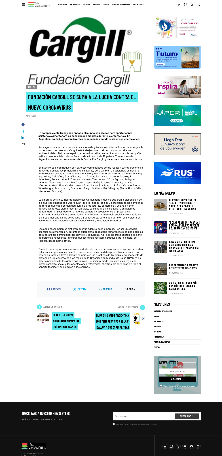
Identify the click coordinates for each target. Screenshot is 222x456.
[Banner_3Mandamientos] (177, 27)
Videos (157, 338)
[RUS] (177, 172)
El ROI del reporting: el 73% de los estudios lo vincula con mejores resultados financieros (184, 203)
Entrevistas (159, 312)
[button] (23, 4)
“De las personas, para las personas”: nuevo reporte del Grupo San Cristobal (183, 221)
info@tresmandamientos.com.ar (31, 447)
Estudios (157, 318)
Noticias (31, 87)
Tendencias (159, 328)
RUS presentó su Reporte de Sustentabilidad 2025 (182, 259)
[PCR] (177, 115)
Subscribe (176, 370)
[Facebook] (191, 438)
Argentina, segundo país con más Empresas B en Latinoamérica (184, 277)
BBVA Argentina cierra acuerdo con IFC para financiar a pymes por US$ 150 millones (183, 240)
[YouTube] (184, 438)
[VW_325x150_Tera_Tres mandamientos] (177, 144)
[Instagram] (185, 5)
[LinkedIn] (178, 5)
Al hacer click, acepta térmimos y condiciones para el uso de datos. (177, 378)
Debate (157, 307)
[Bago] (177, 86)
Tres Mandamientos (162, 333)
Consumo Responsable (163, 302)
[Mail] (198, 438)
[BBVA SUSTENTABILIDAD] (177, 57)
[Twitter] (192, 5)
